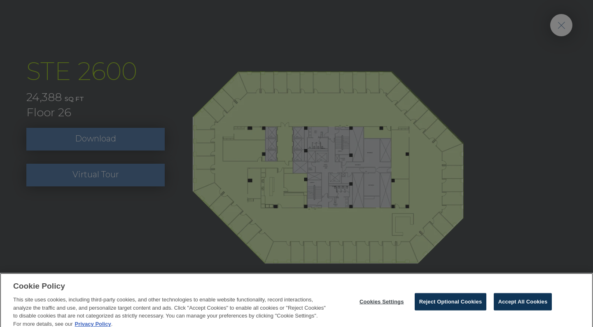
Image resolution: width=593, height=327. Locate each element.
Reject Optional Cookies (450, 304)
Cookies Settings (382, 304)
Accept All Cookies (523, 304)
